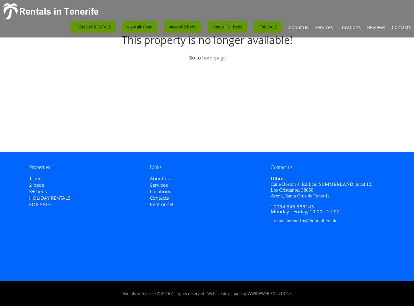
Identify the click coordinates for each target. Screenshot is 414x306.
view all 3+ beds (227, 27)
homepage (214, 57)
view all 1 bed (140, 27)
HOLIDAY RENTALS (93, 27)
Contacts (401, 27)
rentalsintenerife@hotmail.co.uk (305, 220)
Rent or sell (162, 204)
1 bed (35, 178)
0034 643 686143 (294, 206)
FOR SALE (267, 27)
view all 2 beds (182, 27)
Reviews (376, 27)
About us (298, 27)
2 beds (36, 185)
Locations (350, 27)
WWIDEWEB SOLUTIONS (270, 293)
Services (324, 27)
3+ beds (38, 191)
